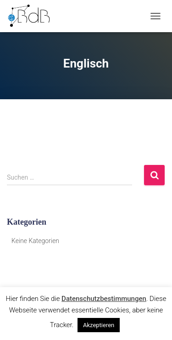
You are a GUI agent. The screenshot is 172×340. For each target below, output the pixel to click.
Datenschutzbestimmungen (103, 299)
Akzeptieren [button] (98, 325)
